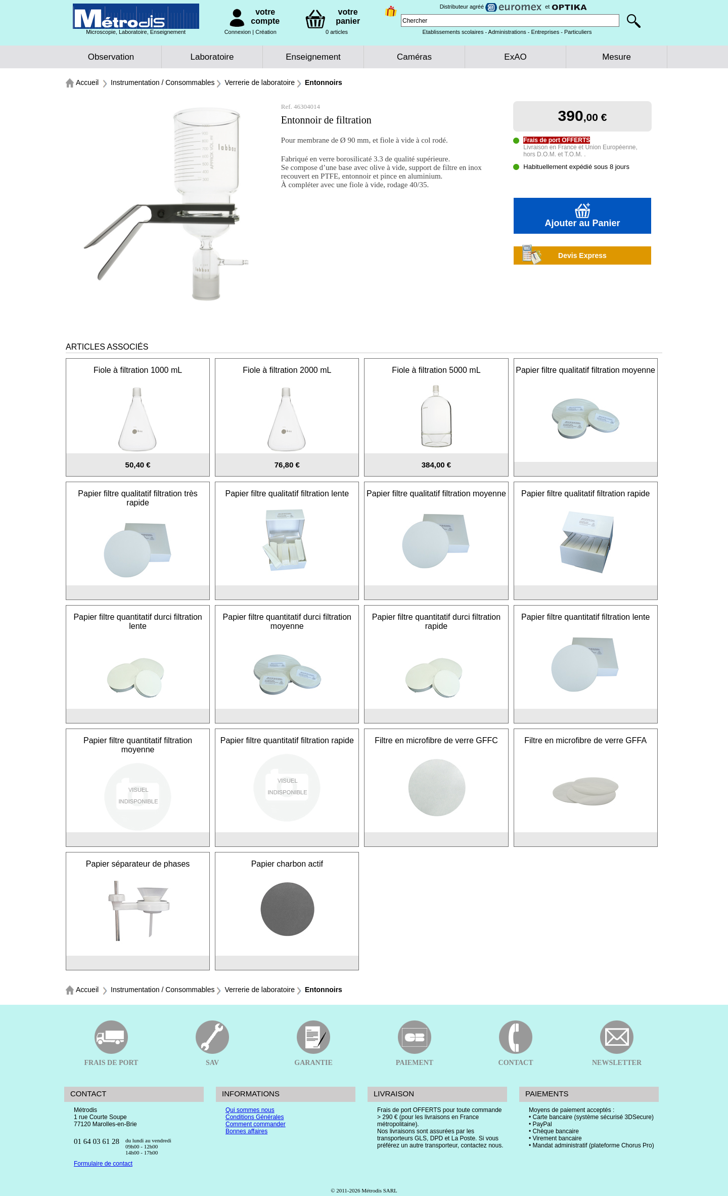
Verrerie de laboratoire (259, 82)
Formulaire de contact (103, 1163)
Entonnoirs (323, 82)
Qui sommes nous (250, 1110)
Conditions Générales (254, 1117)
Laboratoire (212, 57)
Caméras (414, 57)
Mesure (616, 57)
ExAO (515, 57)
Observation (111, 57)
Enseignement (313, 57)
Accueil (87, 82)
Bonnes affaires (246, 1131)
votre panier (348, 16)
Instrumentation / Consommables (162, 82)
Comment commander (255, 1124)
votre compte (265, 16)
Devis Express (560, 255)
